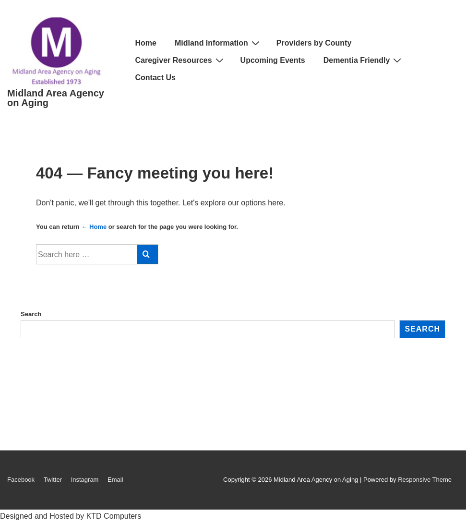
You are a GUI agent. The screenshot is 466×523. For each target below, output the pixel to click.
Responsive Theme (425, 479)
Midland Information (218, 43)
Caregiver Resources (180, 60)
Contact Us (155, 77)
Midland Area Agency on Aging (55, 98)
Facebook (21, 479)
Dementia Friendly (363, 60)
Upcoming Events (272, 60)
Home (145, 43)
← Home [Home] (94, 226)
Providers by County (313, 43)
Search (31, 314)
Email (115, 479)
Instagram (85, 479)
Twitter (53, 479)
